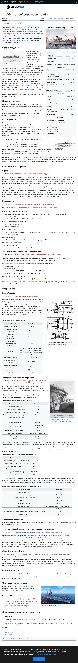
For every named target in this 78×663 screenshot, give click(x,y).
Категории (6, 639)
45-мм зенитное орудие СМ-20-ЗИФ (28, 381)
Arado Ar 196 (61, 136)
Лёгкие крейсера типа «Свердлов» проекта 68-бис (21, 599)
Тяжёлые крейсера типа (16, 606)
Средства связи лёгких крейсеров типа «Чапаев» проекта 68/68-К (39, 532)
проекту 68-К (17, 38)
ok (39, 659)
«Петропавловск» (32, 32)
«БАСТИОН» (8, 634)
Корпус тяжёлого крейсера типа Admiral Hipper (32, 174)
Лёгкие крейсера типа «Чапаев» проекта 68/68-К (20, 601)
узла (29, 282)
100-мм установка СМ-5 (36, 383)
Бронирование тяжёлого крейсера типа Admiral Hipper (35, 204)
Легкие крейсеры (32, 639)
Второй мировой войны (15, 85)
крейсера (5, 591)
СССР (10, 591)
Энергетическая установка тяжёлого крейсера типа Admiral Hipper (39, 254)
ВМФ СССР (17, 94)
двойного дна (62, 181)
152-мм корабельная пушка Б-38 (27, 296)
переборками (28, 181)
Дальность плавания (38, 282)
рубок (14, 237)
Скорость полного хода (9, 282)
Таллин (18, 23)
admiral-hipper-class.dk (11, 630)
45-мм (53, 129)
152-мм (54, 122)
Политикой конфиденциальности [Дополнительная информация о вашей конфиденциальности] (45, 654)
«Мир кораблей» (26, 586)
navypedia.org (8, 632)
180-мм (60, 122)
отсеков (38, 181)
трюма (55, 181)
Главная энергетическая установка (14, 264)
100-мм (54, 127)
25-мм (53, 131)
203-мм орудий (7, 302)
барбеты (10, 234)
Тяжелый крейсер (12, 608)
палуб (51, 181)
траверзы (7, 216)
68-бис (19, 159)
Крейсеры (22, 639)
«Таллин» (23, 591)
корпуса (13, 177)
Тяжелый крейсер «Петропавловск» (16, 603)
